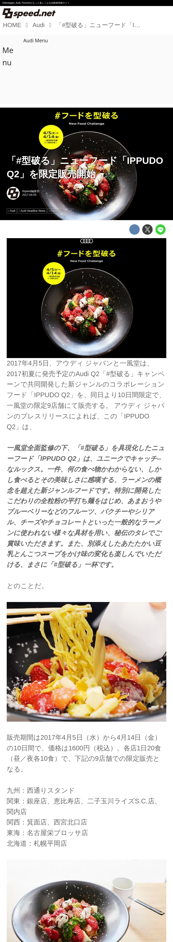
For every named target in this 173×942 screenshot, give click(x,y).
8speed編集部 (31, 191)
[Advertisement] (87, 69)
